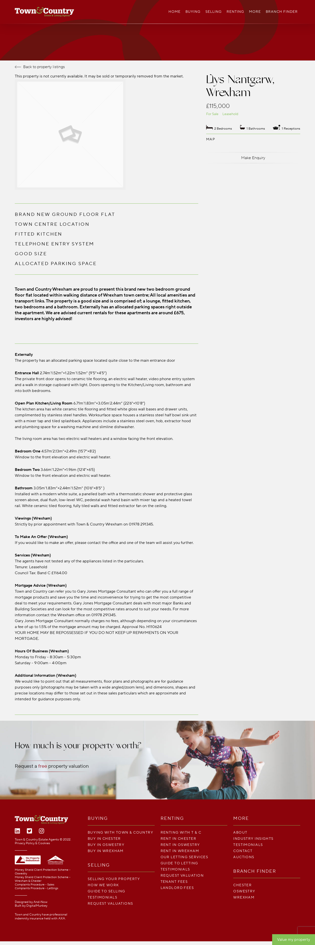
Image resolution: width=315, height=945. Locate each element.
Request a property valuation (52, 766)
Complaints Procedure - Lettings (36, 888)
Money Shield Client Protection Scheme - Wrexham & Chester (42, 879)
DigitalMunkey (36, 906)
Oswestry (244, 891)
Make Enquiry (253, 157)
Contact (242, 851)
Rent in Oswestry (180, 844)
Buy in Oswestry (106, 844)
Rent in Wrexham (180, 851)
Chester (242, 885)
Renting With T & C (181, 832)
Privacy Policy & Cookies (32, 843)
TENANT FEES (174, 881)
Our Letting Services (184, 857)
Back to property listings (40, 66)
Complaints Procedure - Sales (34, 884)
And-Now (40, 902)
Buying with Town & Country (120, 832)
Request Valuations (110, 903)
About (240, 832)
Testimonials (102, 897)
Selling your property (114, 879)
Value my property (293, 939)
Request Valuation (182, 875)
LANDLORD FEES (177, 887)
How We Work (103, 885)
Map (210, 139)
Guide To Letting (179, 863)
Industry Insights (253, 838)
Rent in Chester (179, 838)
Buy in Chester (104, 838)
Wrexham (243, 897)
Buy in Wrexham (106, 851)
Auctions (243, 857)
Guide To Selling (106, 891)
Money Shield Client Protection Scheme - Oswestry (42, 871)
